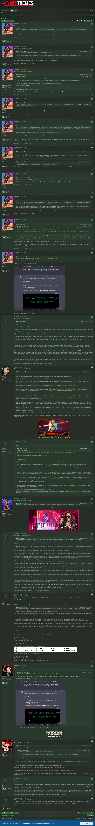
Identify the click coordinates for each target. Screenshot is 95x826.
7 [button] (91, 20)
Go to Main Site (5, 10)
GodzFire (4, 323)
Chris (3, 785)
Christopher (19, 74)
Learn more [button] (50, 823)
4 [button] (84, 813)
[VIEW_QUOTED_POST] (25, 28)
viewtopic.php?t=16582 (19, 599)
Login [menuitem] (93, 11)
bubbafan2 (19, 224)
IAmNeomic (19, 201)
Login (3, 12)
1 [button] (81, 20)
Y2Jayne (3, 511)
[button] (77, 21)
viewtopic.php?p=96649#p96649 (69, 324)
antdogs (19, 102)
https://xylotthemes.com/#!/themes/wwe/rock (77, 357)
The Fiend (19, 51)
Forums (14, 10)
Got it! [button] (86, 823)
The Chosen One (21, 177)
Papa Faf (19, 28)
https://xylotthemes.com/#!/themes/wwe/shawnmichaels (54, 345)
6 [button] (89, 20)
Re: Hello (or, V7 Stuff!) (20, 23)
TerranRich (4, 34)
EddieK (18, 151)
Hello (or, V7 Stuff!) (7, 18)
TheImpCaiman (20, 126)
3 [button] (84, 20)
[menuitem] (90, 10)
